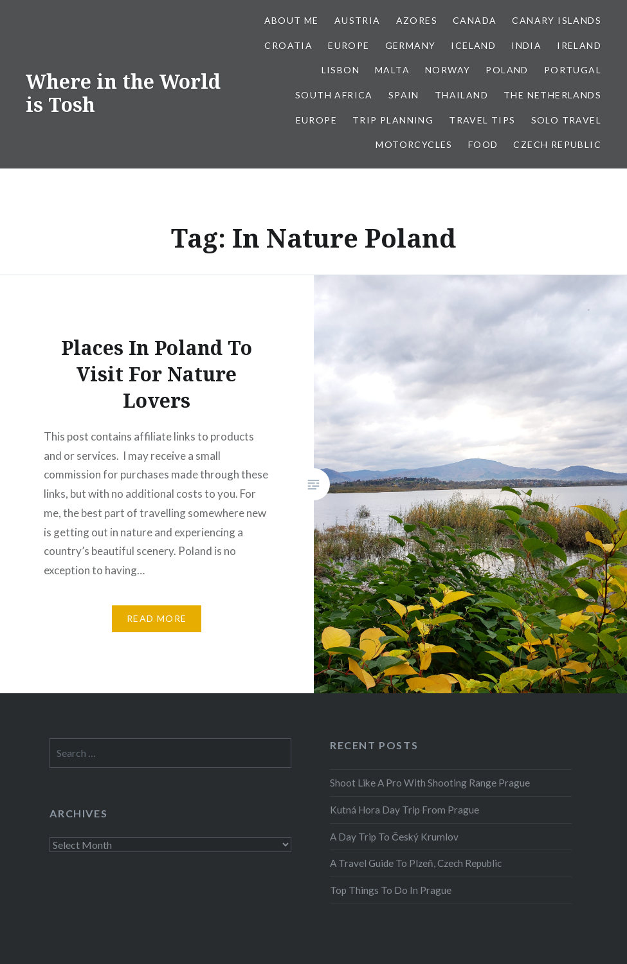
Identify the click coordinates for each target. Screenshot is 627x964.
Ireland (579, 45)
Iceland (473, 45)
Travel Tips (482, 119)
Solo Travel (566, 119)
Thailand (461, 94)
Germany (410, 45)
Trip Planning (392, 119)
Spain (403, 94)
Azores (416, 20)
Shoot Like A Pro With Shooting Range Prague (430, 782)
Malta (392, 69)
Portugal (572, 69)
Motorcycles (414, 144)
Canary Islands (556, 20)
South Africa (334, 94)
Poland (507, 69)
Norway (447, 69)
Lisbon (340, 69)
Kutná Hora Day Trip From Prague (404, 809)
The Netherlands (552, 94)
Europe (348, 45)
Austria (357, 20)
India (526, 45)
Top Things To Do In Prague (390, 890)
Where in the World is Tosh (123, 93)
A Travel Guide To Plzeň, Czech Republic (416, 863)
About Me (291, 20)
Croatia (288, 45)
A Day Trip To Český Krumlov (394, 836)
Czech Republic (557, 144)
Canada (474, 20)
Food (483, 144)
